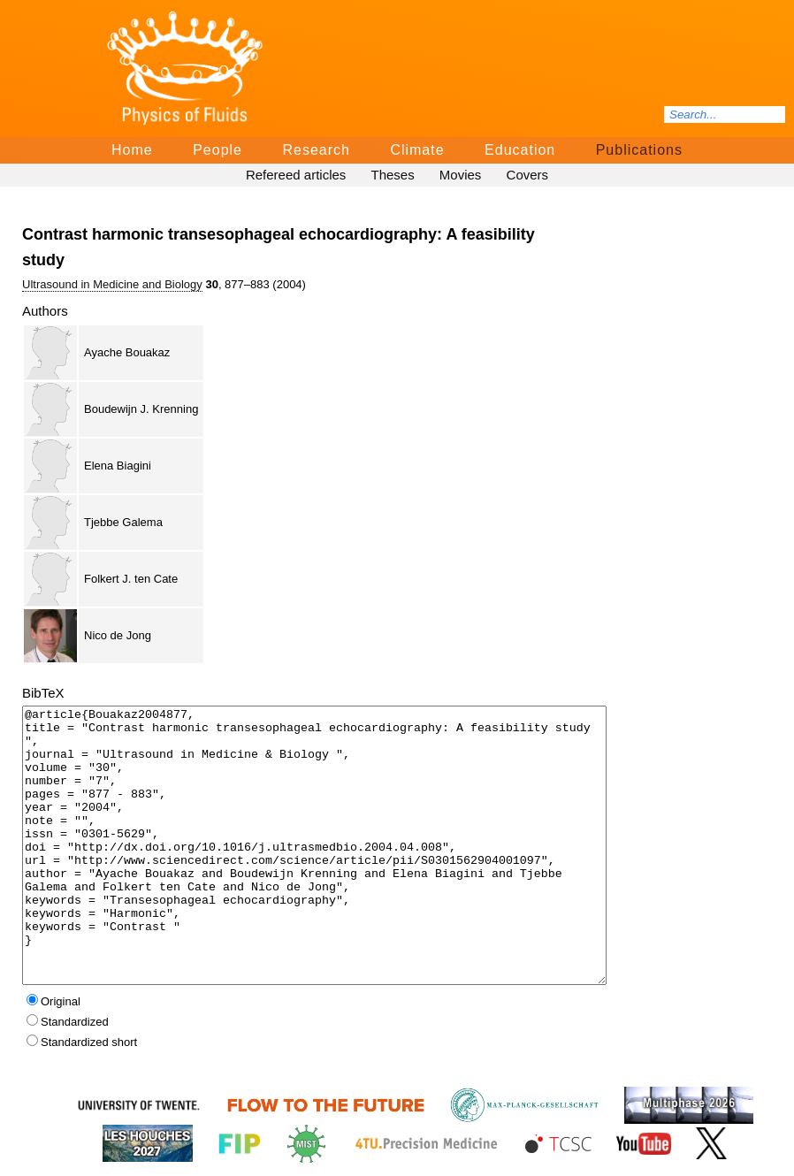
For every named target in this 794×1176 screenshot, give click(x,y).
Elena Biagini (117, 465)
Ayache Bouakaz (127, 352)
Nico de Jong (117, 635)
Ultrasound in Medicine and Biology (112, 284)
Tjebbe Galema (123, 522)
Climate (417, 149)
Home (132, 149)
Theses (392, 174)
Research (315, 149)
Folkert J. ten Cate (131, 578)
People (217, 149)
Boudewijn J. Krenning (141, 409)
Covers (528, 174)
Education (520, 149)
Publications (639, 149)
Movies (460, 174)
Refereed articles (296, 174)
